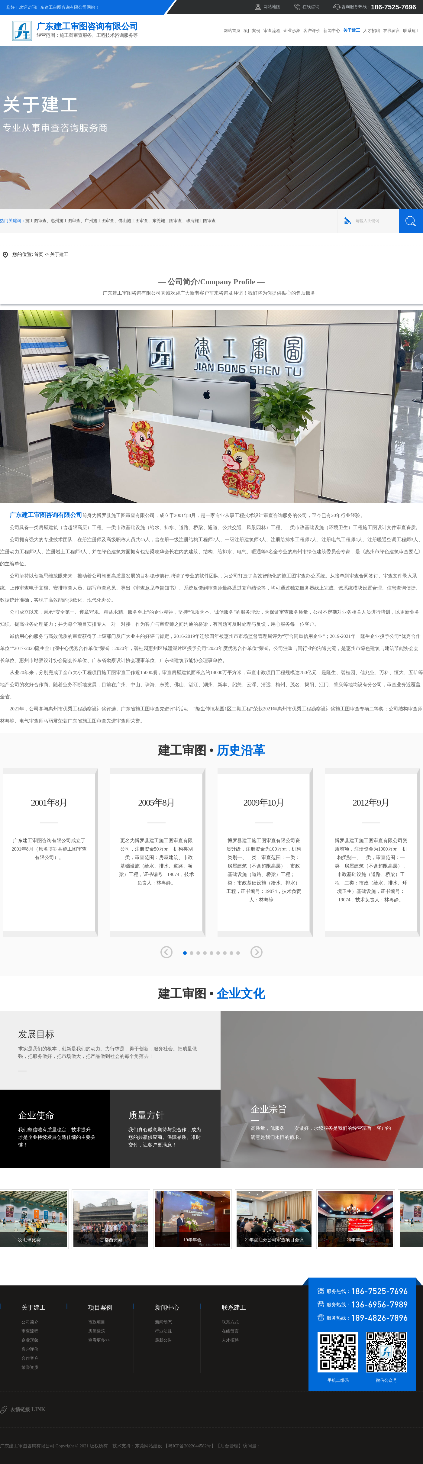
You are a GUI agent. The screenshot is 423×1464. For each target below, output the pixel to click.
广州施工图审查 (99, 220)
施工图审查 (36, 220)
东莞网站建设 (148, 1445)
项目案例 (252, 30)
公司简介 (29, 1322)
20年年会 (353, 1239)
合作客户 (29, 1358)
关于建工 (351, 30)
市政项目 (96, 1322)
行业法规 (163, 1331)
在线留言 (391, 30)
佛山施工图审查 (133, 220)
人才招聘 (371, 30)
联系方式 (230, 1322)
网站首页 (232, 30)
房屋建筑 (96, 1331)
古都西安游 (108, 1239)
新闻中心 (331, 30)
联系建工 (411, 30)
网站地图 (271, 7)
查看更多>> (99, 1340)
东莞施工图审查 (167, 220)
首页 (38, 254)
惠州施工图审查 (65, 220)
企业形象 (291, 30)
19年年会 (189, 1239)
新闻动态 (163, 1322)
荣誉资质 (29, 1367)
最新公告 (163, 1340)
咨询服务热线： (378, 7)
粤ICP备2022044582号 (189, 1445)
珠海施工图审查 (201, 220)
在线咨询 (310, 7)
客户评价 (311, 30)
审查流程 (271, 30)
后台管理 (229, 1445)
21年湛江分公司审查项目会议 (271, 1239)
